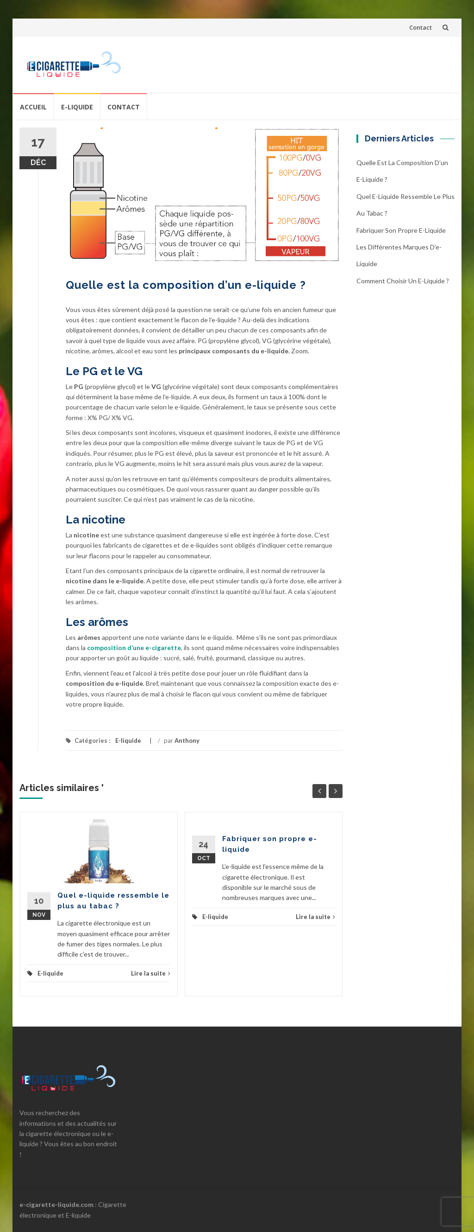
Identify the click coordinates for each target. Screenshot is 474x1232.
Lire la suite (150, 973)
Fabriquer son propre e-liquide (401, 230)
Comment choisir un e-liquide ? (402, 281)
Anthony (187, 740)
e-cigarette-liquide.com (56, 1204)
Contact (420, 27)
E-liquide (77, 106)
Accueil (33, 106)
